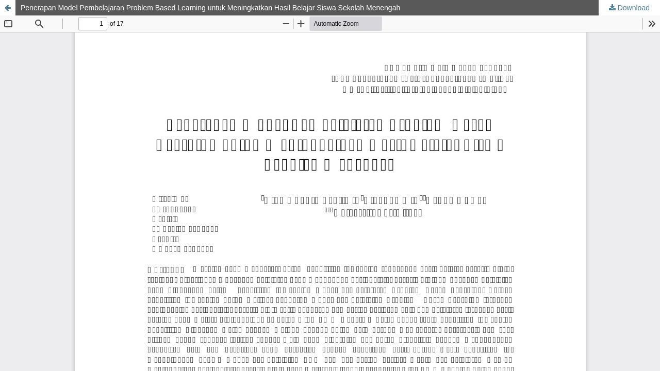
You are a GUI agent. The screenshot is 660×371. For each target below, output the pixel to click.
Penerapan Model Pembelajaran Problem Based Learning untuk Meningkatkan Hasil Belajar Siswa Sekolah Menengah (210, 8)
